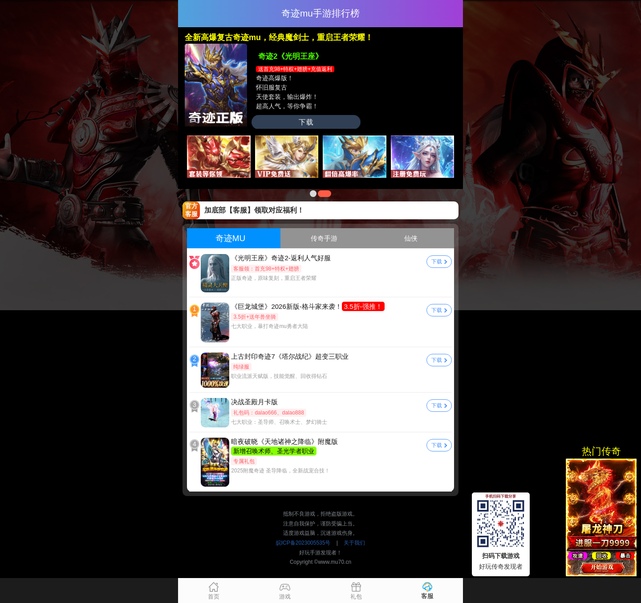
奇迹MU (230, 238)
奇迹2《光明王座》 (290, 56)
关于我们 (354, 543)
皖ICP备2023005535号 (303, 543)
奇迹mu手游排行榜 (320, 13)
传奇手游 (324, 238)
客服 (427, 590)
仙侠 (411, 238)
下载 (306, 122)
